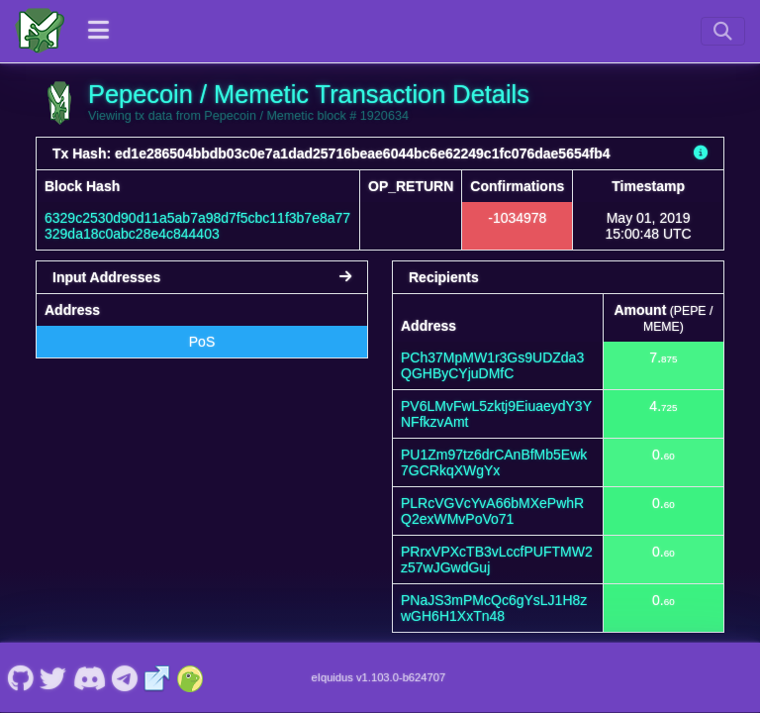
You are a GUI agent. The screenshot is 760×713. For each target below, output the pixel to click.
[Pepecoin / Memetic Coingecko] (190, 677)
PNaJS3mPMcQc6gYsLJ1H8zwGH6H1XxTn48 (494, 608)
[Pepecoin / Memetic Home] (39, 30)
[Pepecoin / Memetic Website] (157, 677)
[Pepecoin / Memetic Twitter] (53, 677)
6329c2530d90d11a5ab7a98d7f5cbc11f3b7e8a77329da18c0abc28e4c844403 (197, 226)
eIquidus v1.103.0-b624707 (379, 677)
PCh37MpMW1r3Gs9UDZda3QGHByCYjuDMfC (492, 365)
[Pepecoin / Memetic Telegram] (125, 677)
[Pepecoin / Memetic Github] (20, 677)
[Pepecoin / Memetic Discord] (89, 677)
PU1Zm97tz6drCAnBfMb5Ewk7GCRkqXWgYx (494, 462)
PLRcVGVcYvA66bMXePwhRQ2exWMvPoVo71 (492, 511)
